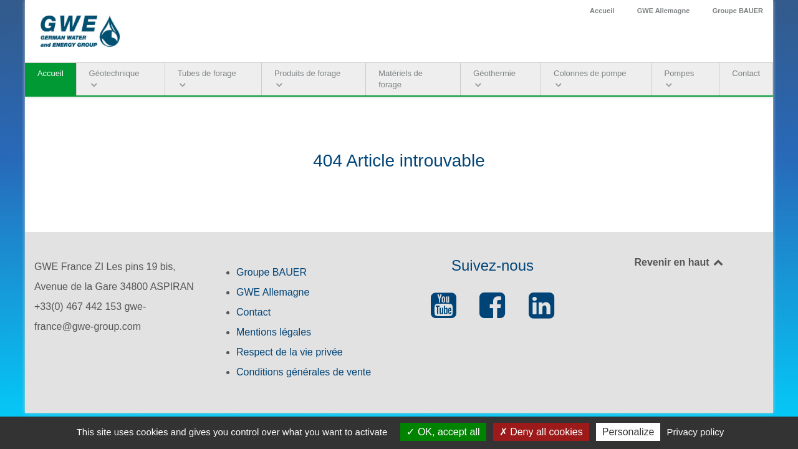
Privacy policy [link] (695, 432)
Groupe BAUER (738, 10)
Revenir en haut (679, 262)
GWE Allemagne (663, 10)
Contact (253, 312)
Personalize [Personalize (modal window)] (628, 432)
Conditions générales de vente (303, 372)
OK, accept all (442, 432)
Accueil (602, 10)
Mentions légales (273, 332)
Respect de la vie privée (289, 352)
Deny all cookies (541, 432)
